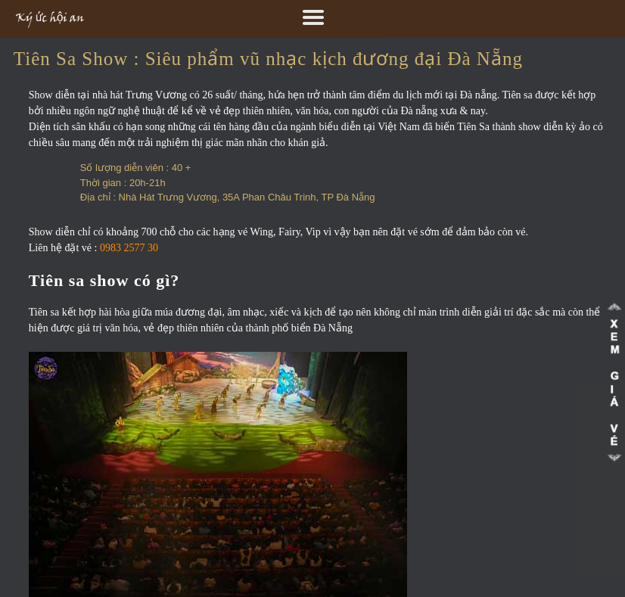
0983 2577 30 (129, 247)
